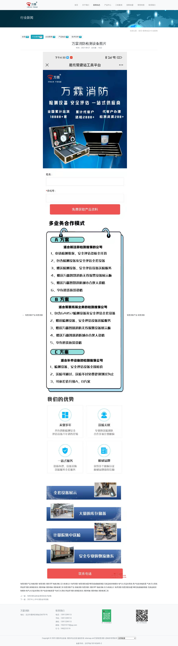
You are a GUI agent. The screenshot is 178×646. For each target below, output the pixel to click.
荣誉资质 (141, 5)
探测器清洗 (33, 587)
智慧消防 (39, 315)
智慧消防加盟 (83, 584)
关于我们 (85, 5)
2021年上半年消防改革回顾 (37, 599)
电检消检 (56, 584)
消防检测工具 (58, 587)
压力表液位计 (65, 584)
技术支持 (77, 37)
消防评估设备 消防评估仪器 (66, 638)
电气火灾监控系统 (125, 584)
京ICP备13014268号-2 (93, 643)
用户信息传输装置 (139, 584)
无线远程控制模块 (111, 584)
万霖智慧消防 (99, 638)
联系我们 (152, 5)
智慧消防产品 (30, 315)
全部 (25, 37)
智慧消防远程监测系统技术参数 (39, 596)
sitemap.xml (89, 638)
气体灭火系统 (152, 584)
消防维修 (42, 587)
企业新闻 (50, 37)
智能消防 (34, 584)
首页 (76, 5)
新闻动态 (96, 5)
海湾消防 (74, 584)
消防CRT (49, 584)
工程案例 (118, 5)
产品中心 (107, 5)
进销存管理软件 (111, 638)
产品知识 (63, 37)
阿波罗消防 (24, 587)
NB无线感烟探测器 (96, 584)
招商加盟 (129, 5)
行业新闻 (154, 31)
